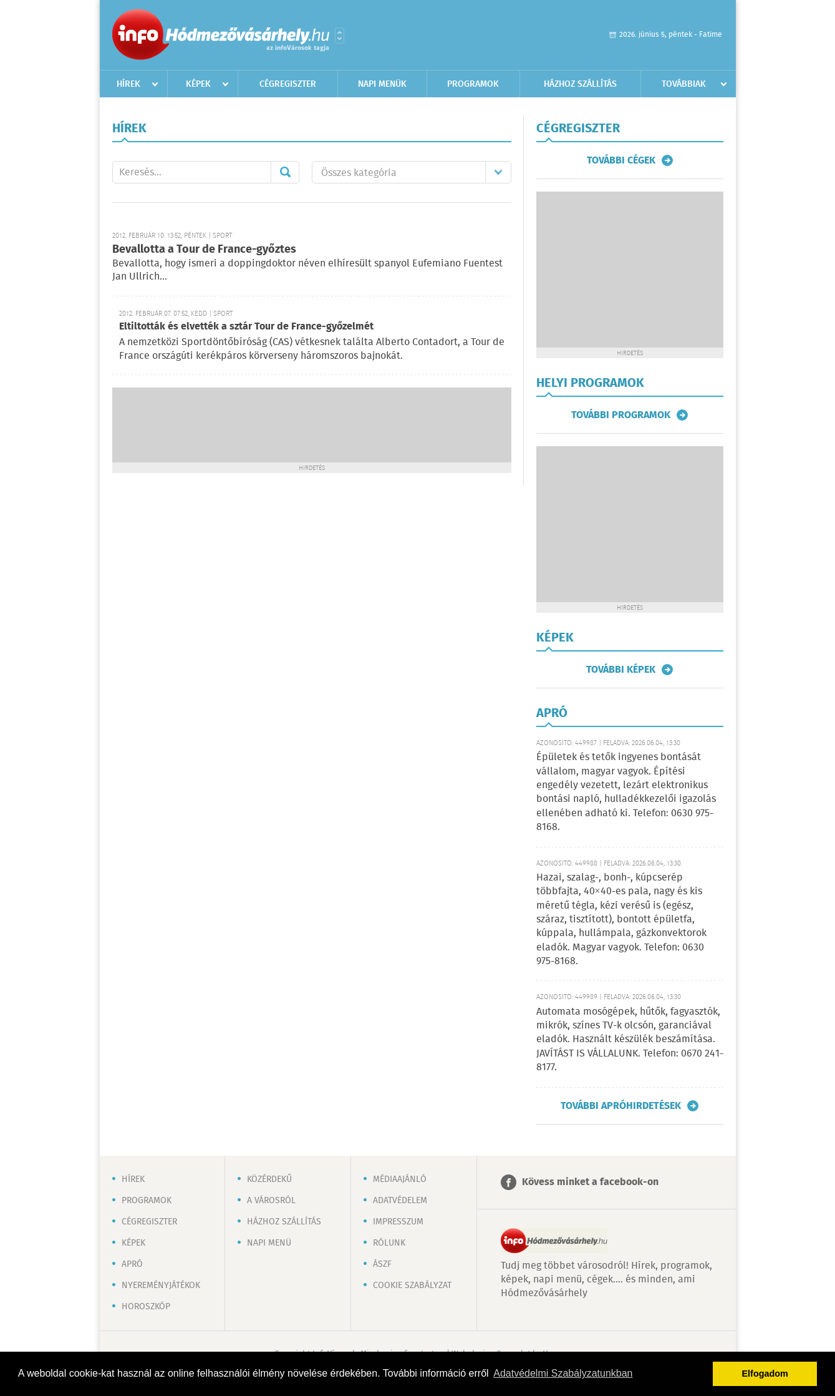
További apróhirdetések (621, 1105)
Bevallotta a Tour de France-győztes (204, 249)
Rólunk (389, 1243)
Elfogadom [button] (765, 1374)
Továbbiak (684, 84)
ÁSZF (382, 1264)
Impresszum (398, 1222)
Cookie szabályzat (412, 1285)
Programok (473, 84)
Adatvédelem (400, 1201)
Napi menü (269, 1243)
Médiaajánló (400, 1179)
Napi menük (382, 84)
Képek (198, 84)
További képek (620, 669)
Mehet (285, 172)
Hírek (128, 84)
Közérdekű (269, 1179)
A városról (271, 1201)
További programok (620, 415)
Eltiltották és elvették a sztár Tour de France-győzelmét (246, 326)
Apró (132, 1264)
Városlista (339, 35)
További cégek (621, 160)
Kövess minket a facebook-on (590, 1182)
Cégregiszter (287, 84)
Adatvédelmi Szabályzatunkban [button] (562, 1373)
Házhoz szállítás (580, 84)
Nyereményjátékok (161, 1285)
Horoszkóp (146, 1307)
